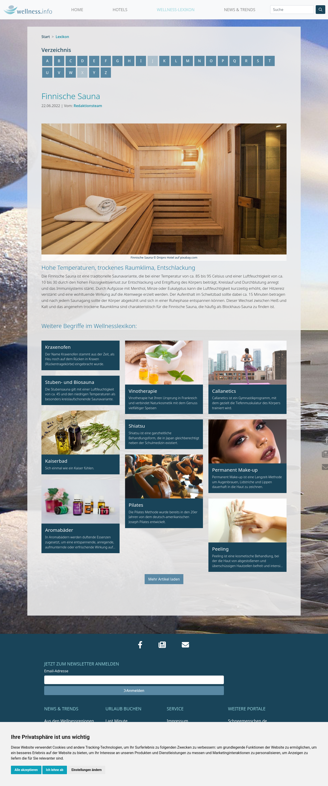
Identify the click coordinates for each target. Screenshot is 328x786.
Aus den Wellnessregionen (69, 721)
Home (77, 9)
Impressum (177, 721)
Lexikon (62, 36)
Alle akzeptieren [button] (26, 770)
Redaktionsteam (88, 105)
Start (45, 36)
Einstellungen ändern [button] (87, 770)
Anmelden (134, 690)
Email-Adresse (56, 670)
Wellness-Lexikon (176, 9)
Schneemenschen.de (247, 721)
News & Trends (239, 9)
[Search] (292, 9)
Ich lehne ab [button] (54, 770)
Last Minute (116, 721)
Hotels (120, 9)
